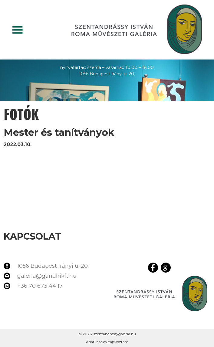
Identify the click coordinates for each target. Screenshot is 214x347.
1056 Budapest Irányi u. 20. (53, 266)
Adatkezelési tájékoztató (107, 341)
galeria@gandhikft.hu (47, 276)
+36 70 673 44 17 (40, 286)
